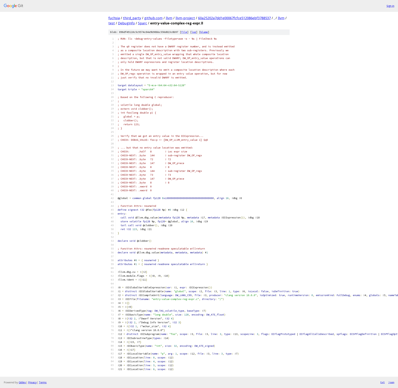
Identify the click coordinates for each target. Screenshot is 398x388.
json (391, 382)
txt (382, 382)
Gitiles (22, 382)
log (194, 32)
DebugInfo (126, 23)
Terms (43, 382)
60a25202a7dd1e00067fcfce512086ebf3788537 (234, 18)
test (111, 23)
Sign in (390, 6)
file (184, 32)
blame (204, 32)
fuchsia (114, 18)
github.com (153, 18)
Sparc (142, 23)
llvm (169, 18)
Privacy (32, 382)
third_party (132, 18)
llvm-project (185, 18)
